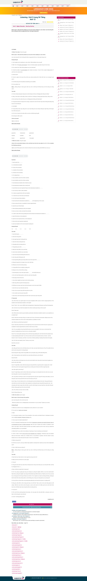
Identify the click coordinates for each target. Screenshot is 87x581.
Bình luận (14, 501)
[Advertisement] (33, 41)
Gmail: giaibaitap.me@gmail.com (50, 578)
